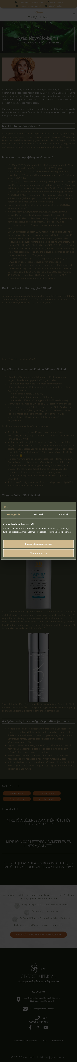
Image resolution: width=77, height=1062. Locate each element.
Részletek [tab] (38, 514)
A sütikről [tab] (63, 514)
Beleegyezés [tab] (13, 514)
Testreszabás (38, 553)
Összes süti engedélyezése (38, 544)
